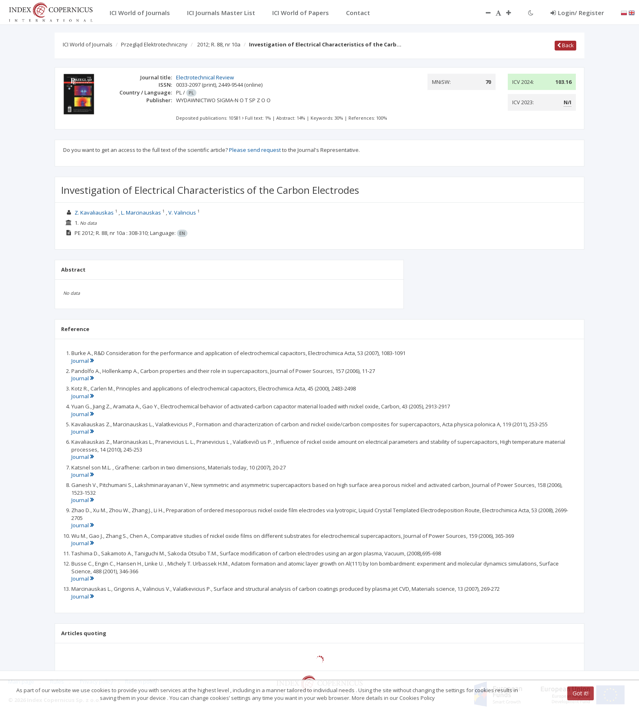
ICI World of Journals (87, 44)
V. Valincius (182, 212)
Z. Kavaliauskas (94, 212)
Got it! (580, 693)
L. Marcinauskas (141, 212)
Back (565, 45)
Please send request (255, 149)
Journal (82, 360)
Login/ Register (577, 13)
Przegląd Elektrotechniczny (154, 44)
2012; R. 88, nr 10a (218, 44)
